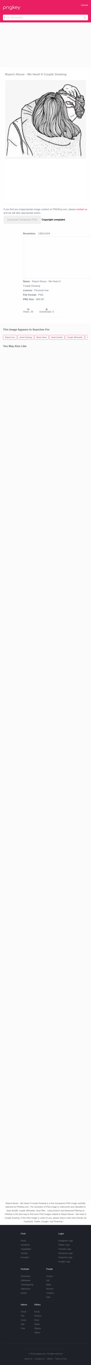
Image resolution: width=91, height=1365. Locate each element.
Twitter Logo (64, 1245)
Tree (23, 1328)
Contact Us (39, 1359)
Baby (48, 1284)
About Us (28, 1359)
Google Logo (64, 1261)
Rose (36, 1320)
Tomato (24, 1253)
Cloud (23, 1311)
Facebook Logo (65, 1253)
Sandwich (25, 1245)
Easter (24, 1293)
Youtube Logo (64, 1249)
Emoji (37, 1311)
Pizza (23, 1240)
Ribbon (37, 1328)
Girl (48, 1280)
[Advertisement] (45, 45)
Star (23, 1324)
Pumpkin (25, 1257)
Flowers (38, 1316)
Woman (50, 1289)
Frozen (49, 1276)
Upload (84, 5)
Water (37, 1324)
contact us (81, 209)
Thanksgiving (27, 1284)
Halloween (25, 1280)
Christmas (25, 1276)
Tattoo (37, 1332)
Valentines (25, 1289)
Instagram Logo (65, 1240)
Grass (23, 1320)
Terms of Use (61, 1359)
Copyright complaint (53, 219)
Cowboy (50, 1293)
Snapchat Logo (65, 1257)
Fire (22, 1316)
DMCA (50, 1359)
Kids (48, 1297)
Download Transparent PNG (22, 219)
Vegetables (26, 1249)
